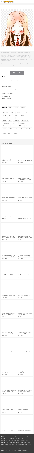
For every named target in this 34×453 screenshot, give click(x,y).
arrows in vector (19, 110)
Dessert (13, 444)
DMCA (19, 450)
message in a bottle (21, 117)
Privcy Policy (10, 450)
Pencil (25, 442)
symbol (16, 107)
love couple (22, 123)
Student (7, 442)
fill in (16, 115)
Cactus (16, 436)
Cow (23, 438)
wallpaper (19, 131)
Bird (11, 438)
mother (18, 440)
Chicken (19, 438)
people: (3, 440)
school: (3, 442)
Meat (26, 444)
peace (4, 120)
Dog (25, 438)
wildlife (4, 115)
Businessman (22, 440)
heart (10, 107)
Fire (25, 436)
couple (27, 110)
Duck (28, 438)
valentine (11, 110)
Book (14, 442)
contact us (3, 65)
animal (4, 110)
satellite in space (6, 133)
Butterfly (14, 438)
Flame (28, 436)
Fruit (23, 444)
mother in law (25, 120)
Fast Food (19, 444)
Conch (20, 436)
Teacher (10, 442)
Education (28, 442)
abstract (15, 133)
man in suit (28, 128)
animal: (3, 438)
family (15, 440)
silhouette (14, 123)
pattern (28, 125)
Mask (6, 440)
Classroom (17, 442)
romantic (22, 115)
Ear (29, 440)
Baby (9, 440)
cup (16, 128)
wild (10, 120)
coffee (4, 107)
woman (4, 117)
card (10, 115)
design (27, 112)
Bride (12, 440)
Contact (15, 450)
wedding (23, 107)
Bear (8, 438)
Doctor (27, 440)
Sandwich (29, 444)
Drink (16, 444)
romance (11, 117)
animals (12, 131)
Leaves (13, 436)
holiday (10, 128)
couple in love (6, 125)
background (5, 112)
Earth (23, 436)
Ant (6, 438)
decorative (5, 131)
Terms (6, 450)
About (2, 450)
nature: (2, 436)
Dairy (10, 444)
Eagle (31, 438)
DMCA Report (5, 76)
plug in (4, 128)
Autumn (9, 436)
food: (2, 444)
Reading (21, 442)
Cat (17, 438)
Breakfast (6, 444)
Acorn (6, 436)
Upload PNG (24, 450)
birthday (14, 125)
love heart (16, 120)
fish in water (19, 112)
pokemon (21, 125)
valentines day (6, 123)
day (21, 128)
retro (12, 112)
